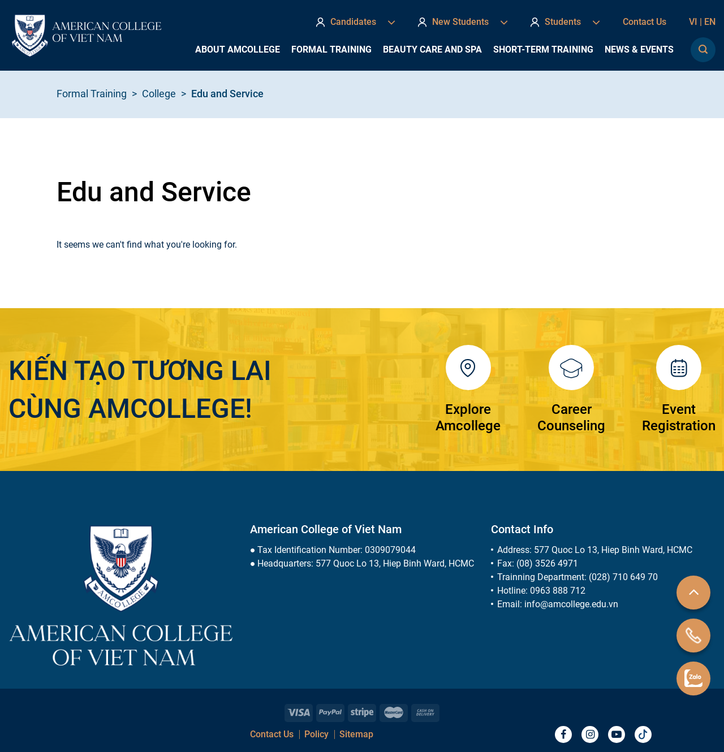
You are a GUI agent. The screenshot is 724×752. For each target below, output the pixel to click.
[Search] (703, 49)
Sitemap (356, 734)
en (710, 21)
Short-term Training (543, 49)
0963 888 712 (557, 590)
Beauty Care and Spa (432, 49)
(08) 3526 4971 (547, 563)
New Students (463, 22)
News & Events (639, 49)
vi (696, 21)
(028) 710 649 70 (623, 577)
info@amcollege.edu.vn (571, 604)
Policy (316, 734)
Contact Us (644, 21)
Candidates (355, 22)
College (159, 94)
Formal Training (331, 49)
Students (565, 22)
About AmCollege (237, 49)
